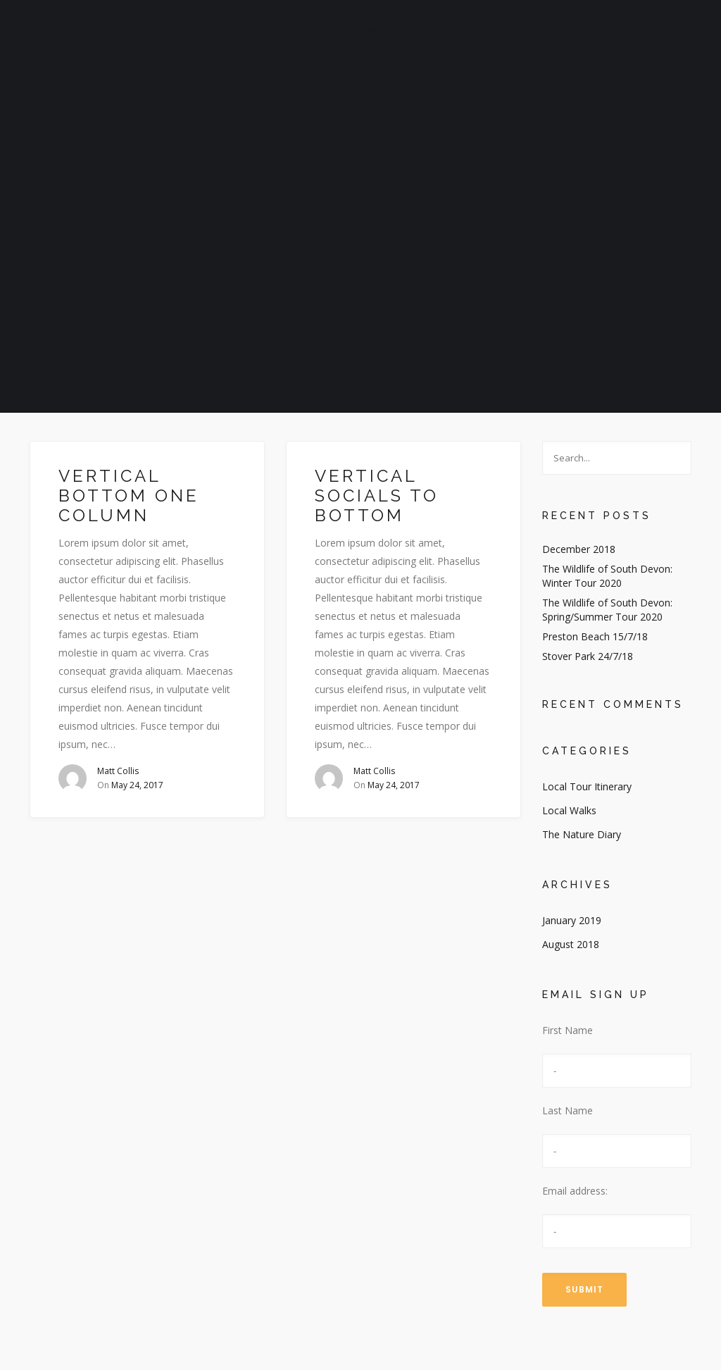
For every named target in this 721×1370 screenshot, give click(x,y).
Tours (605, 31)
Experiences (459, 31)
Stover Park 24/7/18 (587, 656)
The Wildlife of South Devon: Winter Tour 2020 (607, 576)
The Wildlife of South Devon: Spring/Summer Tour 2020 (607, 609)
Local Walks (569, 810)
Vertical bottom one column (128, 495)
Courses (541, 31)
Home (328, 31)
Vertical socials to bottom (377, 495)
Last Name (567, 1110)
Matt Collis (118, 771)
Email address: (575, 1190)
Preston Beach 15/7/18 (595, 636)
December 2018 (578, 549)
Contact (668, 31)
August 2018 (570, 944)
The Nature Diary (581, 834)
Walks (384, 31)
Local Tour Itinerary (587, 786)
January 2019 (571, 920)
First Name (567, 1030)
